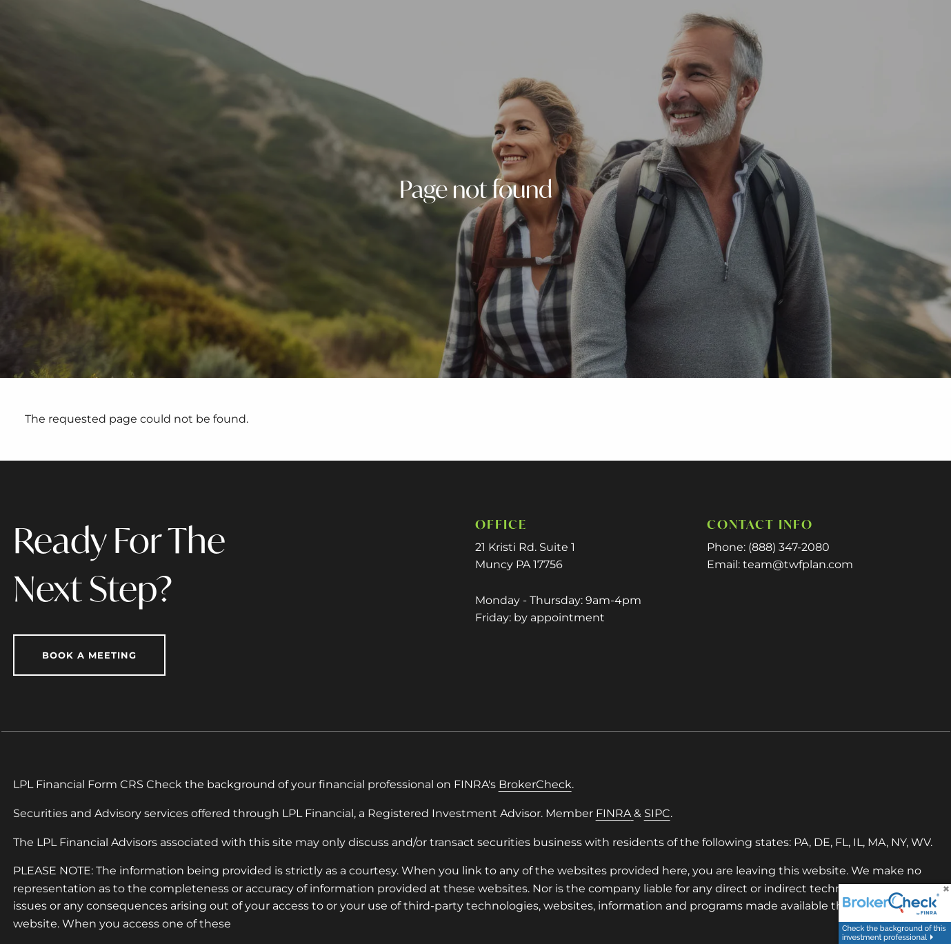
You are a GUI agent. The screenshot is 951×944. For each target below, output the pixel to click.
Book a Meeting (89, 655)
